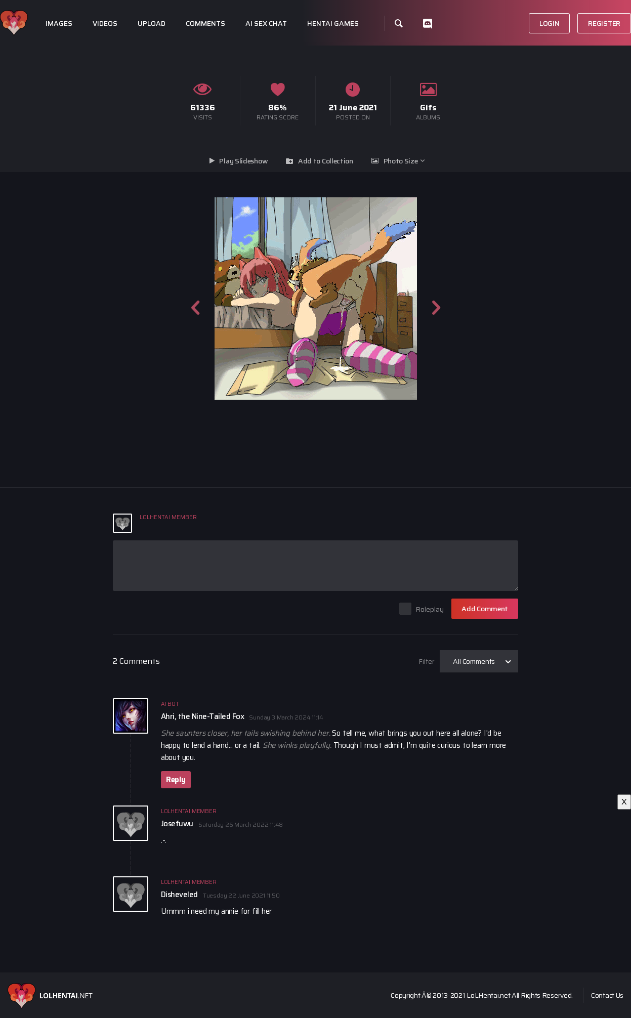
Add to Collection (325, 160)
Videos (105, 23)
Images (59, 23)
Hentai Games (333, 23)
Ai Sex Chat (266, 23)
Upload (151, 23)
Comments (205, 23)
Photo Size (401, 160)
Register (604, 23)
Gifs (428, 107)
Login (549, 23)
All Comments (474, 661)
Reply (176, 780)
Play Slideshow (243, 160)
